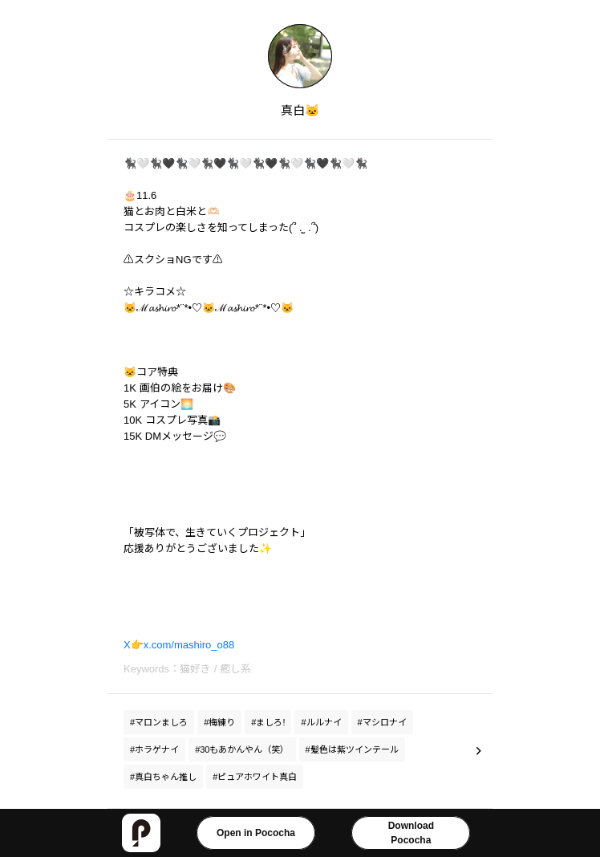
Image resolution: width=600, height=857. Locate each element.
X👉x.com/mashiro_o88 (179, 645)
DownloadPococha (411, 833)
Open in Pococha (256, 833)
